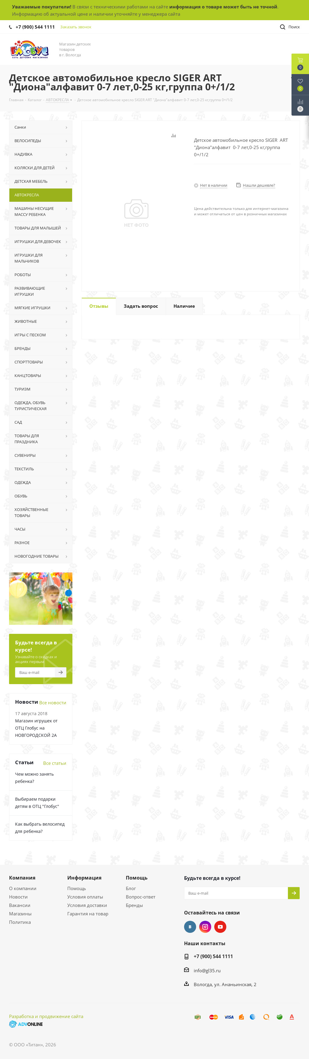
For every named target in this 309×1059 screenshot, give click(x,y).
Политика (20, 922)
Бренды (134, 905)
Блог (131, 888)
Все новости (52, 702)
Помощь (76, 888)
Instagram (205, 927)
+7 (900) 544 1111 (35, 27)
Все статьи (54, 763)
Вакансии (19, 905)
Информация (84, 877)
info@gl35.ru (207, 970)
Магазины (20, 914)
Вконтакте (190, 927)
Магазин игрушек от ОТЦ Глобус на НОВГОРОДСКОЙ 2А (36, 728)
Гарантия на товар (87, 914)
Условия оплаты (85, 897)
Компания (22, 877)
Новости (18, 897)
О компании (23, 888)
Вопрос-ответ (140, 897)
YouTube (220, 927)
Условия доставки (87, 905)
